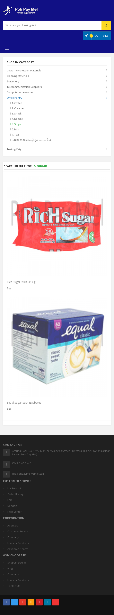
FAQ (9, 500)
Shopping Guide (17, 562)
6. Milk (15, 129)
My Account (14, 488)
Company (13, 537)
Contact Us (13, 586)
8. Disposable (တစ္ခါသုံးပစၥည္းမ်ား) (31, 140)
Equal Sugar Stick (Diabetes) (24, 403)
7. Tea (15, 134)
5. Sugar (16, 124)
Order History (15, 494)
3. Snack (17, 113)
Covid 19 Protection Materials (24, 70)
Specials (12, 506)
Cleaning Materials (18, 76)
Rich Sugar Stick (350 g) (21, 283)
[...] (39, 25)
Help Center (14, 511)
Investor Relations (18, 543)
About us (12, 525)
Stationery (13, 81)
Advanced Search (17, 549)
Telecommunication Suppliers (24, 87)
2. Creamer (18, 108)
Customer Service (17, 531)
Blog (10, 568)
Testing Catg (14, 149)
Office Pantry (14, 98)
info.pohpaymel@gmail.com (28, 473)
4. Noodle (17, 119)
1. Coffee (17, 103)
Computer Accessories (20, 92)
